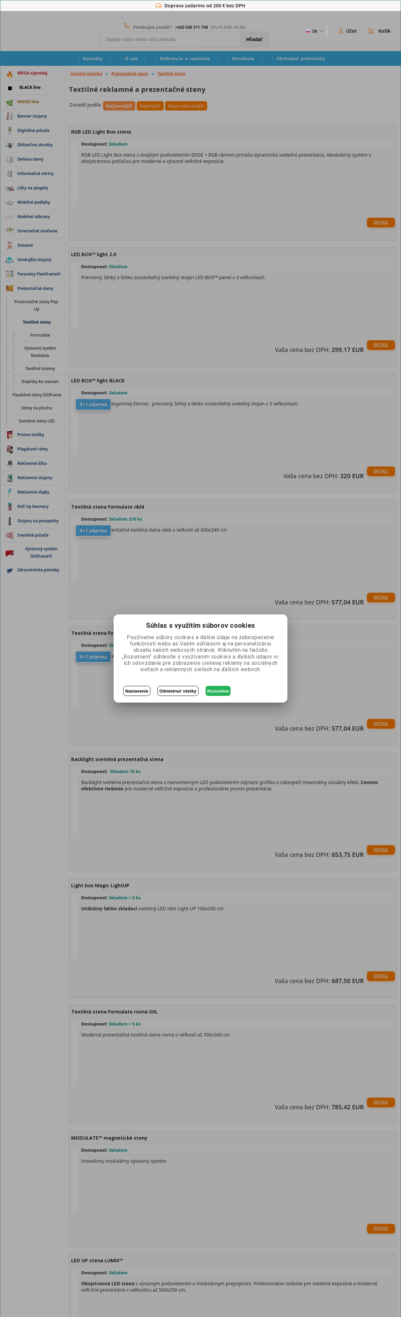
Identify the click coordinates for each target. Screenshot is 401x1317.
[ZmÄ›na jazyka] (314, 31)
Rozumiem (218, 691)
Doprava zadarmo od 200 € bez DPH (200, 6)
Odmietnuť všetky (177, 691)
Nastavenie (136, 691)
